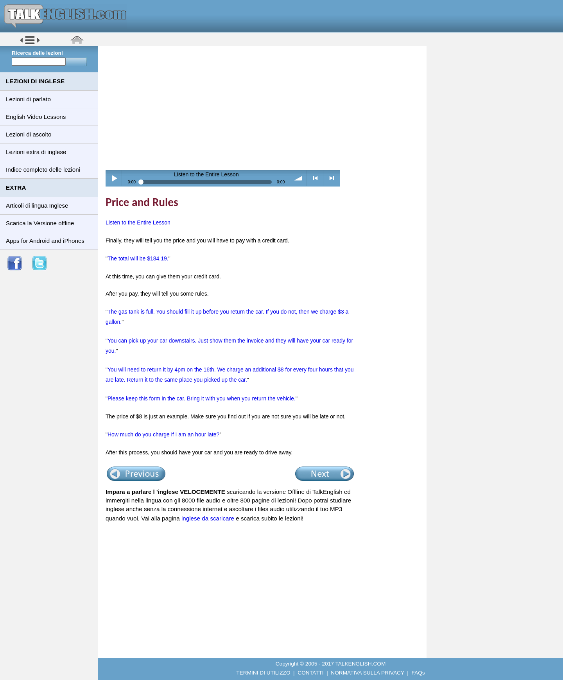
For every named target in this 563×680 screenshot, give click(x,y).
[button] (30, 44)
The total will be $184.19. (138, 258)
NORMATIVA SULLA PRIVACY (367, 673)
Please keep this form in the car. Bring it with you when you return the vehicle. (202, 398)
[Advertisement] (265, 107)
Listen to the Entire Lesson (138, 222)
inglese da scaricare (207, 518)
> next (331, 178)
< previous (315, 178)
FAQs (418, 673)
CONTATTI (310, 673)
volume (298, 178)
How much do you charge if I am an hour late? (163, 434)
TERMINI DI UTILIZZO (263, 673)
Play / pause (114, 178)
